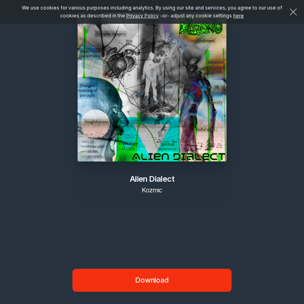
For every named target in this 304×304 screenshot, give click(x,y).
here (238, 16)
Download (152, 280)
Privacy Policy (142, 16)
